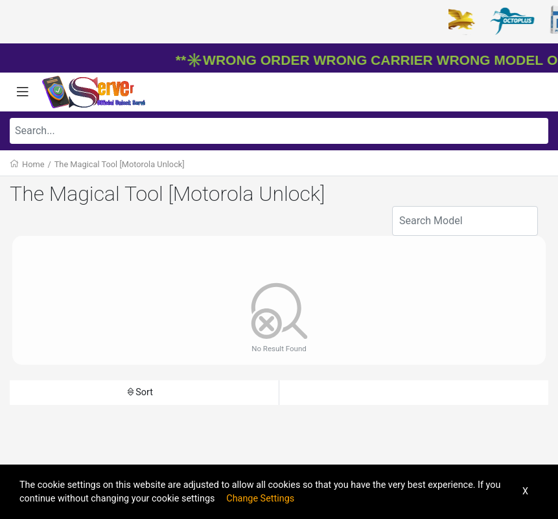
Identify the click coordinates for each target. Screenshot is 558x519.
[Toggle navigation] (23, 92)
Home (33, 164)
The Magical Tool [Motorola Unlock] (119, 164)
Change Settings (260, 498)
